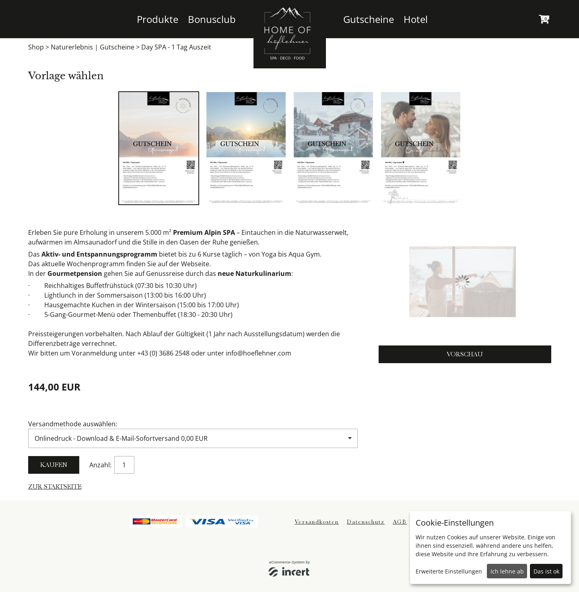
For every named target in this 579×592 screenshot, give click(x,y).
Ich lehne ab (507, 571)
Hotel (416, 19)
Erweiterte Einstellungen (449, 571)
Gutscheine (368, 19)
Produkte (157, 19)
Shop (36, 47)
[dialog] (490, 547)
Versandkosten (317, 521)
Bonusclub (212, 19)
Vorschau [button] (465, 354)
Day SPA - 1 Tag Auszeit (176, 47)
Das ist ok (546, 571)
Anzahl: (101, 464)
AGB (400, 521)
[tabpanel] (158, 148)
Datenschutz (366, 521)
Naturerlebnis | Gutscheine (92, 47)
